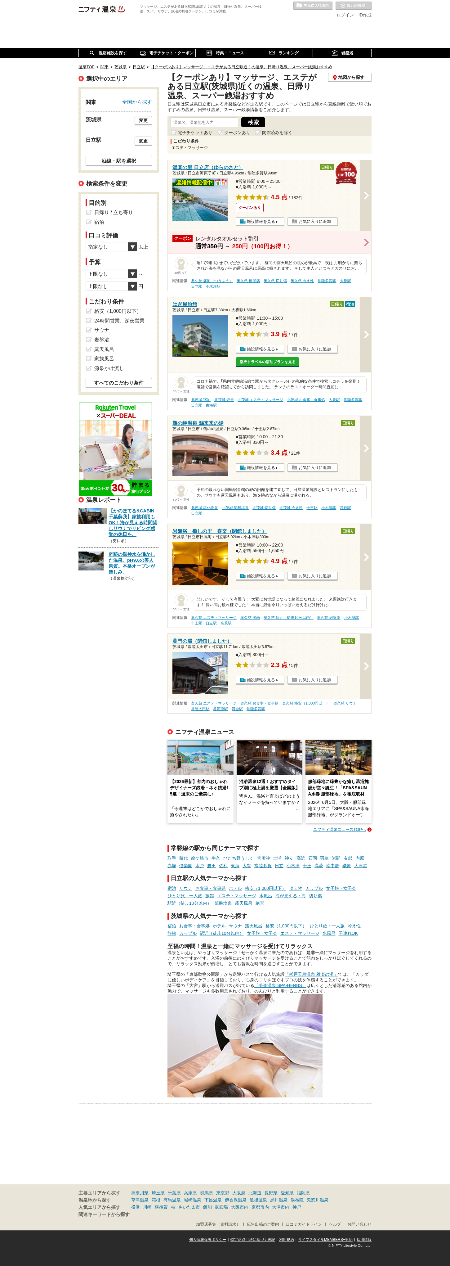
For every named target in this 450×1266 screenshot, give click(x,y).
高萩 (318, 865)
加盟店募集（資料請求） (218, 1224)
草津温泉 (140, 1199)
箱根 (156, 1199)
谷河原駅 (220, 709)
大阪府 (238, 1192)
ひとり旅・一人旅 (184, 895)
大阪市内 (239, 1207)
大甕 (247, 865)
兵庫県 (190, 1192)
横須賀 (161, 1207)
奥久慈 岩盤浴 (328, 617)
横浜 (135, 1207)
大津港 (360, 865)
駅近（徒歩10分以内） (189, 903)
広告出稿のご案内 (263, 1224)
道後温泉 (258, 1199)
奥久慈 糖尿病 (248, 281)
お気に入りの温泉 (312, 6)
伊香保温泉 (236, 1199)
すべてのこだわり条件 (119, 382)
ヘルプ (335, 1224)
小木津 (293, 865)
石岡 (312, 858)
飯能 (207, 1207)
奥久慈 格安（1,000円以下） (306, 703)
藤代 (183, 858)
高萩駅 (345, 508)
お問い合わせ (359, 1224)
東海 (235, 865)
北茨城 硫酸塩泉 (235, 508)
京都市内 (260, 1207)
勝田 (211, 865)
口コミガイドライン (304, 1224)
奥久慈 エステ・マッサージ (214, 617)
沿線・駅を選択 (118, 161)
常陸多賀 (263, 865)
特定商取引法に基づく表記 (252, 1239)
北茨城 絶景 (224, 400)
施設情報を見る (261, 221)
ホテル (235, 888)
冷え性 (295, 888)
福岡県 (303, 1192)
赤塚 (171, 865)
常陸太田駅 (200, 709)
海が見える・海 (290, 895)
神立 (289, 858)
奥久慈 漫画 (250, 617)
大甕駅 (345, 281)
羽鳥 (324, 858)
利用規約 (286, 1239)
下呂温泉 (213, 1199)
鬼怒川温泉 (317, 1199)
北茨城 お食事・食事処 (306, 400)
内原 (359, 858)
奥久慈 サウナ (345, 703)
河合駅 (237, 709)
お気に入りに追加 (315, 221)
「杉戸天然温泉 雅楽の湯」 (311, 974)
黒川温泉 (278, 1199)
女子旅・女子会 (341, 888)
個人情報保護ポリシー (207, 1239)
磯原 (346, 865)
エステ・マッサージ (236, 895)
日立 (279, 865)
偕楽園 (185, 865)
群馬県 (206, 1192)
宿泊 (171, 888)
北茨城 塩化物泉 (204, 508)
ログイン (345, 14)
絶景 (260, 903)
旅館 (209, 895)
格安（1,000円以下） (265, 888)
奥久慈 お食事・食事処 (259, 703)
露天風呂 (243, 903)
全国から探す (137, 102)
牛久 (216, 858)
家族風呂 (104, 358)
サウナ (185, 888)
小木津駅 (213, 286)
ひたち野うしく (238, 858)
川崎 (147, 1207)
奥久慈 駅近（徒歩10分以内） (289, 617)
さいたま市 (189, 1207)
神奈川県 (140, 1192)
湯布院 (297, 1199)
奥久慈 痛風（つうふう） (212, 281)
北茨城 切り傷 (264, 508)
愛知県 (287, 1192)
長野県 (271, 1192)
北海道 (254, 1192)
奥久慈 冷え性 (302, 281)
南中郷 (332, 865)
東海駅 (211, 405)
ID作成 (365, 14)
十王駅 (312, 508)
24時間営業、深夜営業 (119, 320)
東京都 (222, 1192)
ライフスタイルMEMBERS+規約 (325, 1239)
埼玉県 (158, 1192)
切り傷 (315, 895)
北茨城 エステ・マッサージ (260, 400)
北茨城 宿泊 (201, 400)
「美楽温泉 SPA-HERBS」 (280, 985)
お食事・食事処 (210, 888)
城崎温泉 (192, 1199)
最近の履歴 (354, 6)
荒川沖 (263, 858)
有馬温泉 (172, 1199)
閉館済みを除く (277, 132)
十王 (307, 865)
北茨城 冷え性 (291, 508)
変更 (143, 120)
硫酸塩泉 (223, 903)
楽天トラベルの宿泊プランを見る (268, 362)
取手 (171, 858)
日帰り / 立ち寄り (113, 212)
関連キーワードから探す (104, 1214)
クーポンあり (237, 132)
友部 (348, 858)
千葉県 (174, 1192)
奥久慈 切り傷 (275, 281)
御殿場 (221, 1207)
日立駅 (196, 286)
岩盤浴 (101, 339)
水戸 (199, 865)
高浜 (300, 858)
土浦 (277, 858)
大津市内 (280, 1207)
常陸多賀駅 (327, 281)
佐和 (223, 865)
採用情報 (364, 1239)
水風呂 (265, 895)
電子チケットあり (195, 132)
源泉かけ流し (109, 368)
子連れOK (348, 933)
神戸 (296, 1207)
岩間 (336, 858)
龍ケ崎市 (199, 858)
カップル (314, 888)
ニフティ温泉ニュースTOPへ (339, 829)
